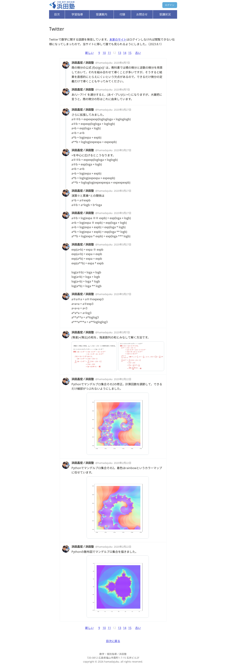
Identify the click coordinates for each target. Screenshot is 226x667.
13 (119, 53)
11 (109, 53)
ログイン (169, 5)
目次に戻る (113, 641)
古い (138, 53)
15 (129, 53)
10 (104, 53)
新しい (89, 53)
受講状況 (165, 14)
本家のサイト (117, 39)
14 (124, 53)
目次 (57, 14)
